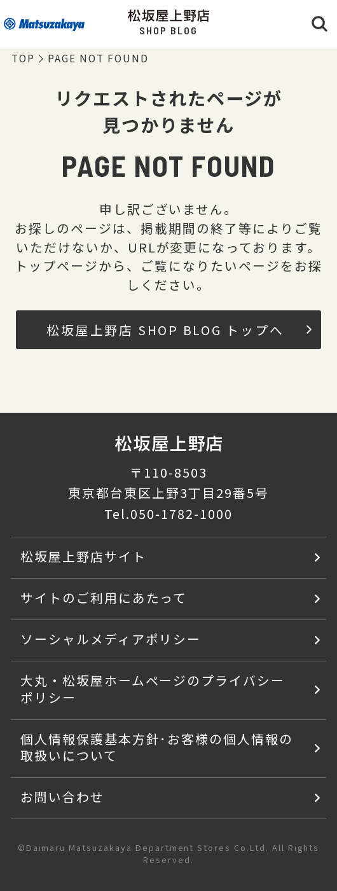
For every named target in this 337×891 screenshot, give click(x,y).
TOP (23, 58)
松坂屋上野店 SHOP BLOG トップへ (179, 330)
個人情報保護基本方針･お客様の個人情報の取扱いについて (156, 747)
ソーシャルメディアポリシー (110, 639)
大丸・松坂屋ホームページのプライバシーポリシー (152, 689)
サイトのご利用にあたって (104, 597)
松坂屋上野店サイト (83, 556)
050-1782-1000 (181, 513)
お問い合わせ (62, 796)
